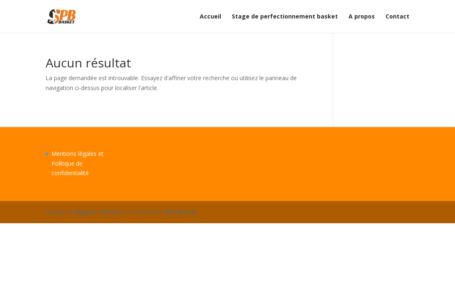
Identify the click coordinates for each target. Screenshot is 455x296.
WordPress (181, 212)
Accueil (210, 17)
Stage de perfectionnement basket (285, 17)
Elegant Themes (98, 212)
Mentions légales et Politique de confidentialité (77, 163)
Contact (397, 17)
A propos (362, 17)
